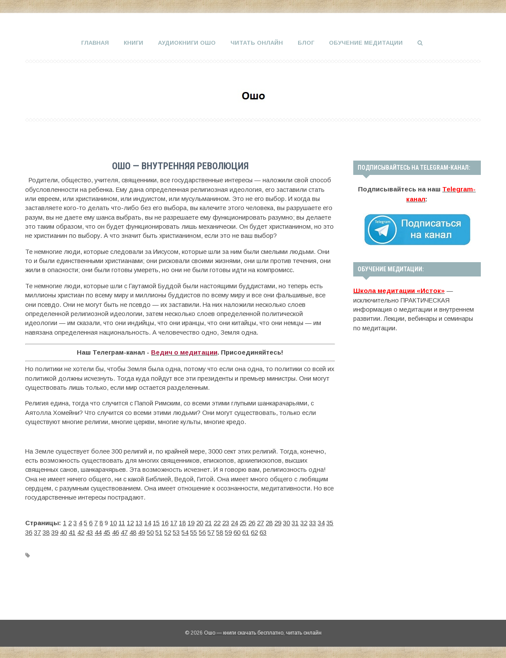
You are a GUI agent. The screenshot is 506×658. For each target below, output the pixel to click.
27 (260, 522)
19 (190, 522)
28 (269, 522)
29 (277, 522)
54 (184, 531)
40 (63, 531)
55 (193, 531)
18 (182, 522)
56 (202, 531)
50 (150, 531)
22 (217, 522)
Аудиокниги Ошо (187, 42)
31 (295, 522)
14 (147, 522)
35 (329, 522)
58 (219, 531)
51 (158, 531)
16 (164, 522)
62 (254, 531)
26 (251, 522)
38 (46, 531)
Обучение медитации (366, 42)
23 (225, 522)
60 (236, 531)
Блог (306, 42)
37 (37, 531)
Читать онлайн (256, 42)
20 (199, 522)
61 (245, 531)
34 (321, 522)
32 (303, 522)
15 (156, 522)
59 (228, 531)
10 (113, 522)
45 (106, 531)
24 (234, 522)
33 (312, 522)
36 (28, 531)
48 (132, 531)
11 (121, 522)
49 (141, 531)
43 (89, 531)
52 (167, 531)
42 (80, 531)
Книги (133, 42)
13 (138, 522)
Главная (95, 42)
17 (173, 522)
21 (208, 522)
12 (130, 522)
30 (286, 522)
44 (98, 531)
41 (72, 531)
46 (115, 531)
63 (263, 531)
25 (243, 522)
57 (210, 531)
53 (176, 531)
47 (124, 531)
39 (54, 531)
